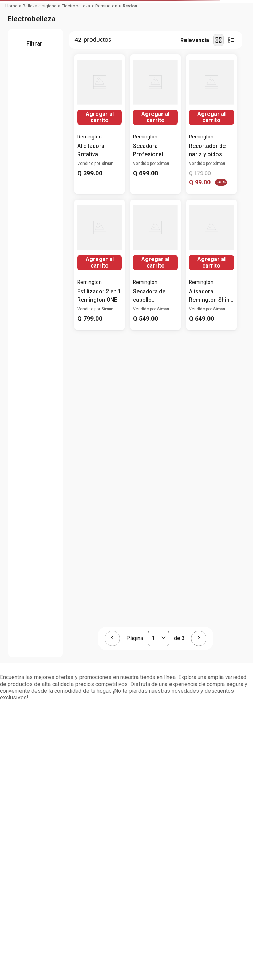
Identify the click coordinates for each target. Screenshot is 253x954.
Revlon (129, 5)
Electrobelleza (76, 5)
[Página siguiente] (198, 638)
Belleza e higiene (39, 5)
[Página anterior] (112, 638)
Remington (106, 5)
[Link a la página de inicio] (11, 6)
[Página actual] (158, 638)
